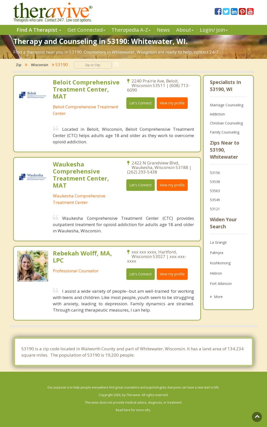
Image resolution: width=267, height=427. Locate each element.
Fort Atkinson (221, 283)
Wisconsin (39, 64)
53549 (215, 199)
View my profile (172, 103)
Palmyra (216, 252)
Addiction (217, 114)
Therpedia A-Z (130, 29)
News (163, 29)
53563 (215, 190)
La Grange (218, 242)
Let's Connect (140, 103)
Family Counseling (224, 132)
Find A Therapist (39, 29)
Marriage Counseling (226, 105)
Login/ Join (214, 29)
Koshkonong (220, 263)
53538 (215, 181)
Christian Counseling (226, 123)
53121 (215, 208)
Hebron (216, 273)
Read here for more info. (133, 410)
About (185, 29)
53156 (215, 172)
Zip (18, 64)
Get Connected (86, 29)
